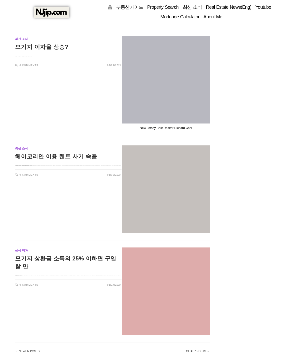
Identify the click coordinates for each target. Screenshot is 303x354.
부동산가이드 (129, 7)
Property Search (163, 7)
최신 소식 (192, 7)
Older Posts (198, 351)
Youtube (263, 7)
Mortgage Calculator (179, 16)
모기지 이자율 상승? (41, 47)
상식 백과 (21, 250)
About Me (212, 16)
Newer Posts (27, 351)
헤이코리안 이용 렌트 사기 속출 (56, 156)
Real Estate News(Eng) (228, 7)
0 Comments (29, 65)
